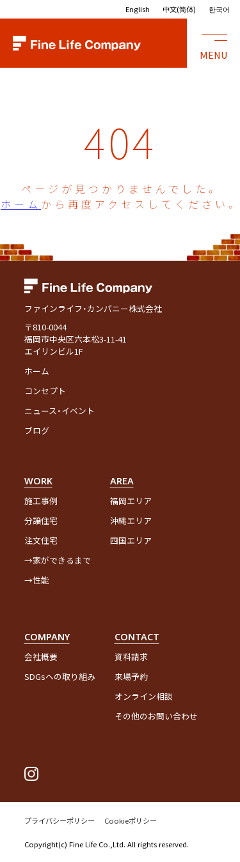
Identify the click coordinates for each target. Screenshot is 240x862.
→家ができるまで (57, 560)
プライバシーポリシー (59, 820)
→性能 (36, 580)
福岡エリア (131, 501)
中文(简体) (179, 9)
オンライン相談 (144, 696)
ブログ (36, 430)
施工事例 (41, 501)
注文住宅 (41, 540)
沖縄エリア (131, 520)
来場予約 (131, 676)
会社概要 (41, 656)
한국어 (219, 9)
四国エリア (131, 540)
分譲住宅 (41, 520)
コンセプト (45, 391)
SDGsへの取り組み (59, 676)
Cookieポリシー (130, 820)
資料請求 (131, 656)
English (137, 9)
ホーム (21, 204)
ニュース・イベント (59, 410)
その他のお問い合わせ (156, 716)
